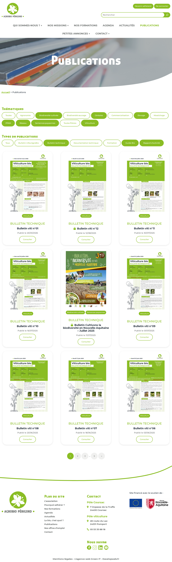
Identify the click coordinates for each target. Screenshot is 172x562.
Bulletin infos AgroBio (28, 143)
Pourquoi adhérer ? (54, 505)
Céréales (99, 115)
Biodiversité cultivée (48, 115)
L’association (51, 501)
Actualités (127, 25)
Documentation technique (86, 143)
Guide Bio (130, 143)
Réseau (23, 123)
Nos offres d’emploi (54, 528)
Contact (48, 532)
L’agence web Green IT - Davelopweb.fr (97, 559)
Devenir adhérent (143, 6)
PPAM (8, 123)
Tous (8, 143)
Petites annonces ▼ (76, 33)
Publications (149, 25)
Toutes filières (70, 123)
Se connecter (162, 6)
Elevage (141, 115)
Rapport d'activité (151, 143)
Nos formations (85, 25)
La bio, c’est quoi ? (54, 520)
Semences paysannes (45, 123)
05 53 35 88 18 (97, 529)
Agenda (108, 25)
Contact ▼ (102, 33)
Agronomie (25, 115)
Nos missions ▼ (58, 25)
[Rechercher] (167, 15)
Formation (112, 143)
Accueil (5, 92)
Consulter (27, 239)
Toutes (9, 115)
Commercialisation (120, 115)
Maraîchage (159, 115)
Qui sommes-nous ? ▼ (27, 25)
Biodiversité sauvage (76, 115)
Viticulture (90, 123)
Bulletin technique (56, 143)
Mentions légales (63, 559)
